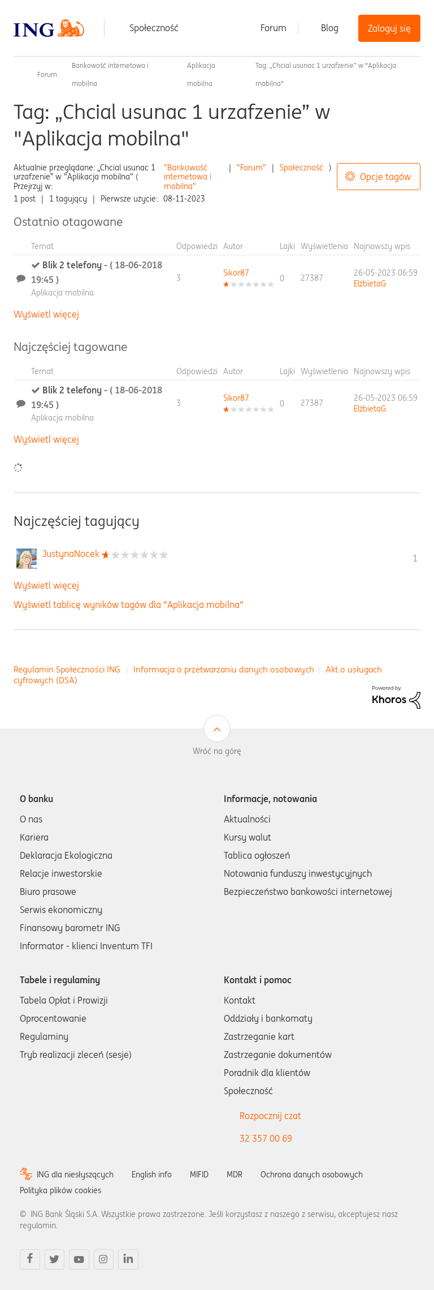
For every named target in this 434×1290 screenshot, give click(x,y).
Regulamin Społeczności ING (67, 669)
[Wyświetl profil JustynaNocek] (70, 553)
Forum (274, 27)
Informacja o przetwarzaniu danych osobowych (223, 669)
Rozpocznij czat (270, 1115)
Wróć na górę (217, 751)
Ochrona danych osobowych (312, 1174)
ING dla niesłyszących (75, 1174)
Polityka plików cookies (60, 1190)
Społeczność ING (18, 74)
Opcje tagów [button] (385, 176)
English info (152, 1174)
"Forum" (251, 167)
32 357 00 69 (266, 1138)
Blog (329, 27)
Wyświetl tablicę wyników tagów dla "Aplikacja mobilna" (129, 604)
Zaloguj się (389, 28)
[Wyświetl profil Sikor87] (236, 273)
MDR (234, 1174)
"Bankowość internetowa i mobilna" (187, 177)
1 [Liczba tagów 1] (415, 558)
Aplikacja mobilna (62, 293)
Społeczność (154, 27)
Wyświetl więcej (46, 314)
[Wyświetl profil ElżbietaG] (370, 283)
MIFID (199, 1174)
